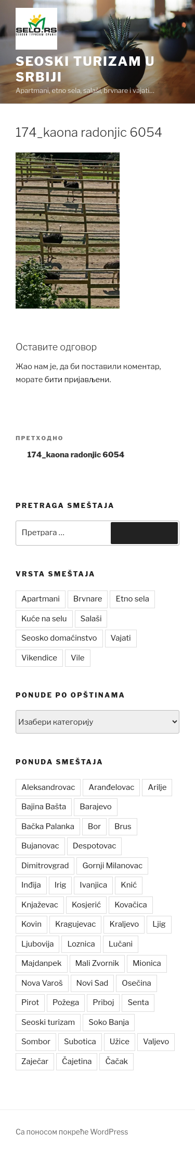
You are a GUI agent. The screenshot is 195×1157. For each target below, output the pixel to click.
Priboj (103, 1002)
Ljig (158, 924)
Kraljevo (124, 924)
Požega (66, 1002)
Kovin (31, 924)
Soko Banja (108, 1022)
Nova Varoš (42, 983)
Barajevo (95, 806)
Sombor (35, 1041)
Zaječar (34, 1061)
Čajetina (77, 1061)
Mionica (147, 963)
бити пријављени (77, 379)
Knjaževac (39, 905)
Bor (94, 826)
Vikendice (39, 658)
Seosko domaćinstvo (59, 638)
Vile (78, 658)
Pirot (30, 1002)
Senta (138, 1002)
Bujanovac (40, 846)
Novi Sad (92, 983)
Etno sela (132, 599)
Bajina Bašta (43, 806)
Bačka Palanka (47, 826)
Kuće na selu (44, 618)
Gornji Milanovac (112, 865)
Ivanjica (93, 885)
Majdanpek (41, 963)
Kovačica (130, 905)
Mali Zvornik (97, 963)
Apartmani (40, 599)
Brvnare (87, 599)
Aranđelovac (111, 787)
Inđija (31, 885)
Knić (129, 885)
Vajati (121, 638)
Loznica (81, 944)
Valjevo (156, 1041)
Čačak (116, 1061)
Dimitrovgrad (45, 865)
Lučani (121, 944)
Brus (123, 826)
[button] (36, 29)
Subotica (80, 1041)
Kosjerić (86, 905)
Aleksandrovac (48, 787)
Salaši (91, 618)
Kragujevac (75, 924)
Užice (119, 1041)
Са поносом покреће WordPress (72, 1131)
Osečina (136, 983)
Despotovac (94, 846)
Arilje (157, 787)
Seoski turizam (48, 1022)
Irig (61, 885)
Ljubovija (37, 944)
